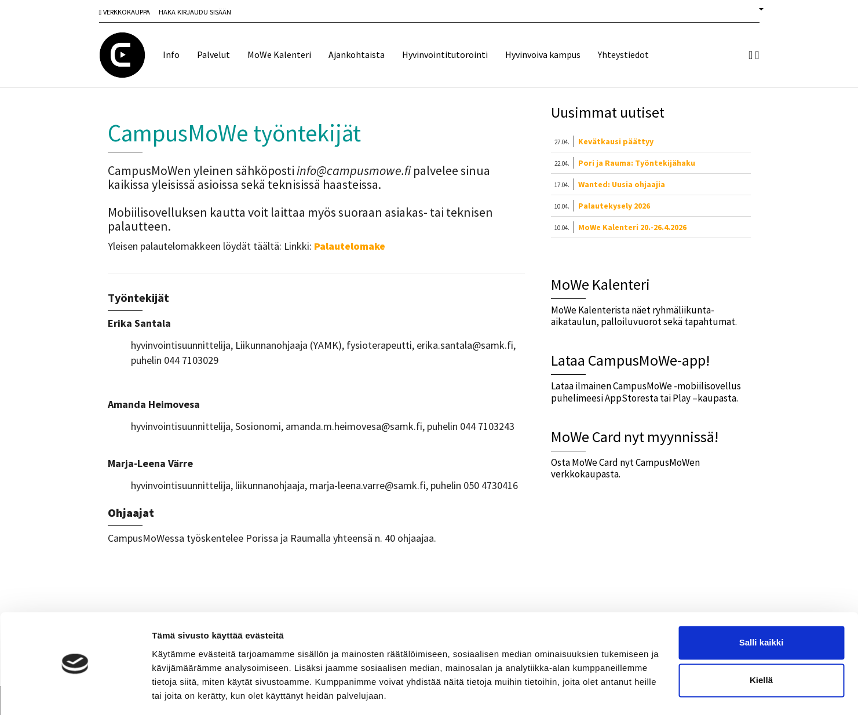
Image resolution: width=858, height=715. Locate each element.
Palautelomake (349, 246)
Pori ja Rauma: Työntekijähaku (636, 163)
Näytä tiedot (177, 692)
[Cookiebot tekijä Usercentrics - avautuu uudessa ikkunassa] (75, 692)
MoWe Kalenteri (279, 54)
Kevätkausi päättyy (615, 141)
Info (171, 54)
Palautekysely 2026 (614, 205)
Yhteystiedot (623, 54)
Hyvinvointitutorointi (445, 54)
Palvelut (213, 54)
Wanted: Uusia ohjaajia (621, 184)
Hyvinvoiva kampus (542, 54)
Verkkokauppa (125, 12)
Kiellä (761, 645)
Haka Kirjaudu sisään (195, 12)
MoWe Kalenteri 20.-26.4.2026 (632, 227)
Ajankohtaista (356, 54)
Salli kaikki (761, 607)
